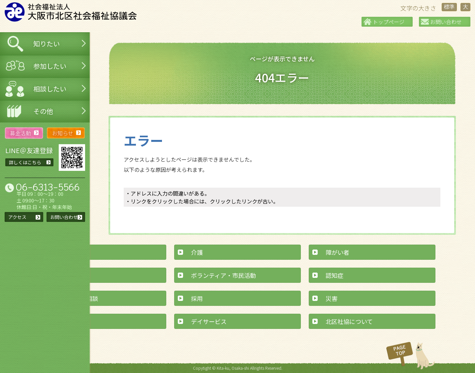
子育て (65, 252)
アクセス (17, 217)
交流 (62, 275)
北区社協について (349, 321)
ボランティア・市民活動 (223, 275)
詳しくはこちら (25, 162)
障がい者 (337, 252)
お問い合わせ (446, 22)
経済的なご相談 (77, 298)
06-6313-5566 (48, 187)
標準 (449, 7)
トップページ (388, 22)
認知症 (334, 275)
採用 (197, 298)
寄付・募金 (71, 321)
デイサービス (209, 321)
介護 (197, 252)
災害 (331, 298)
